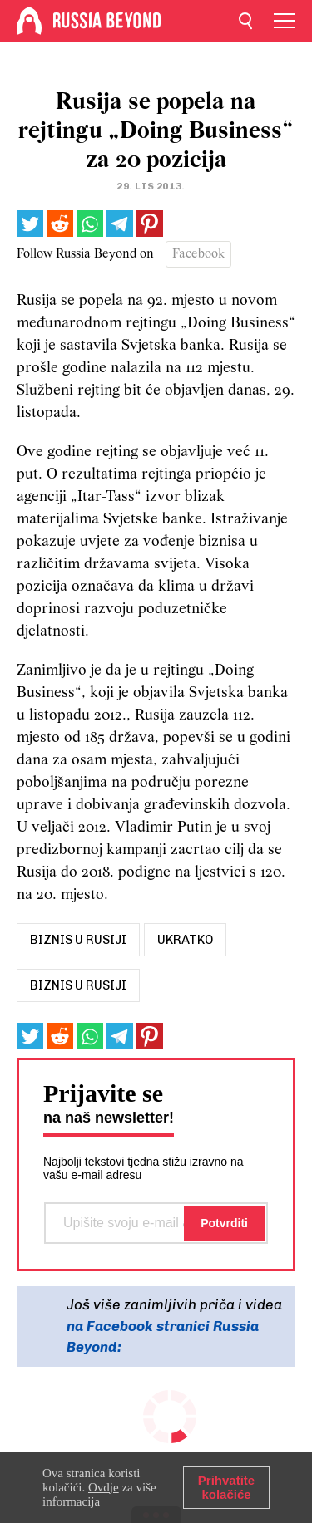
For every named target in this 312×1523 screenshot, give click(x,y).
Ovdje (103, 1487)
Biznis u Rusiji (78, 985)
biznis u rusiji (78, 939)
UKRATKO (185, 939)
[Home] (29, 21)
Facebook (198, 254)
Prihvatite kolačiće (226, 1487)
